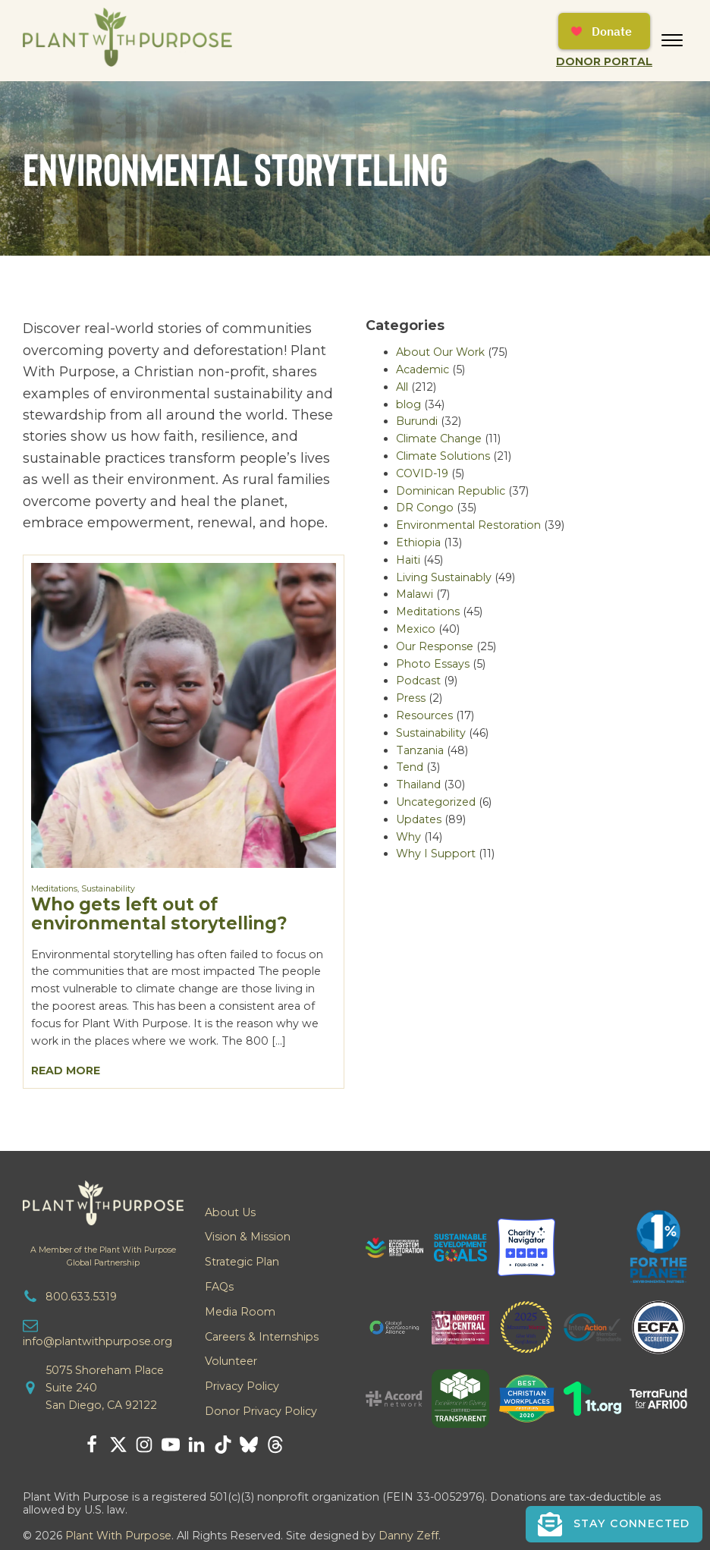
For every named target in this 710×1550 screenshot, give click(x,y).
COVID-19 (422, 473)
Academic (422, 369)
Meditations (54, 889)
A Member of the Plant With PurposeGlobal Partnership (103, 1256)
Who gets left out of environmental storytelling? (159, 914)
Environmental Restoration (468, 525)
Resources (424, 715)
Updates (418, 819)
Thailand (418, 784)
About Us (230, 1212)
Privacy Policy (242, 1386)
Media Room (240, 1312)
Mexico (415, 629)
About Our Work (440, 352)
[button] (614, 1524)
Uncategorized (436, 802)
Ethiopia (418, 542)
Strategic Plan (242, 1262)
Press (411, 698)
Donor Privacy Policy (261, 1411)
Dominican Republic (450, 491)
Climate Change (439, 438)
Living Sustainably (444, 577)
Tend (409, 767)
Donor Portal (604, 61)
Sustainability (108, 889)
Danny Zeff (408, 1535)
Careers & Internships (262, 1337)
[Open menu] (672, 40)
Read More (65, 1070)
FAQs (219, 1287)
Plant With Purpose (118, 1535)
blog (408, 404)
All (402, 387)
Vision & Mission (248, 1236)
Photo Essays (433, 664)
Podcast (418, 680)
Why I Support (436, 853)
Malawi (414, 594)
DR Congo (425, 507)
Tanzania (420, 750)
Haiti (408, 560)
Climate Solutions (443, 456)
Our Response (434, 646)
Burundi (417, 421)
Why (408, 837)
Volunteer (231, 1361)
